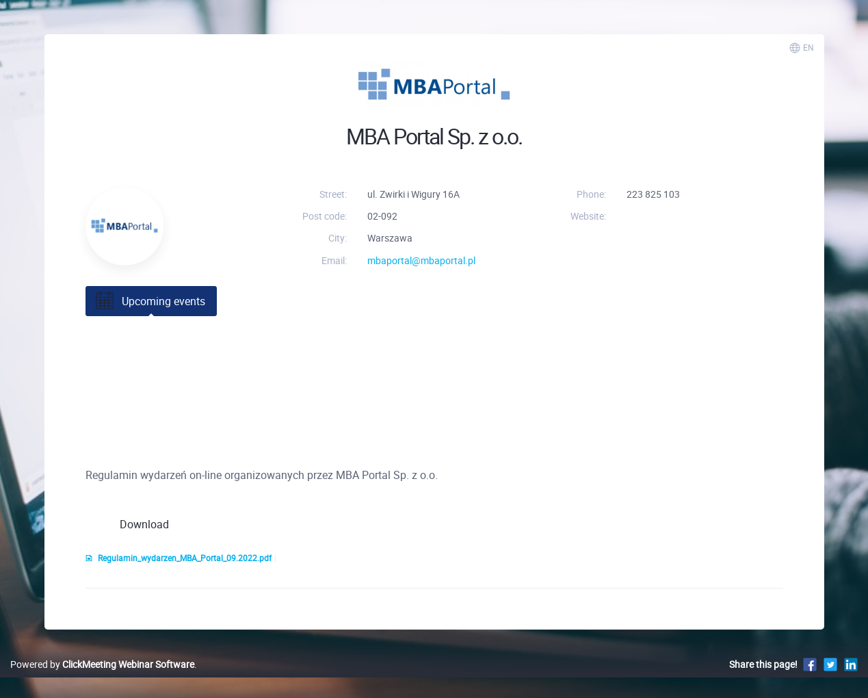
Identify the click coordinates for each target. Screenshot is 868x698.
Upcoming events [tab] (149, 301)
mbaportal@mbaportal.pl (421, 260)
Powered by (102, 664)
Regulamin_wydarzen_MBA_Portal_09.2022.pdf (179, 558)
